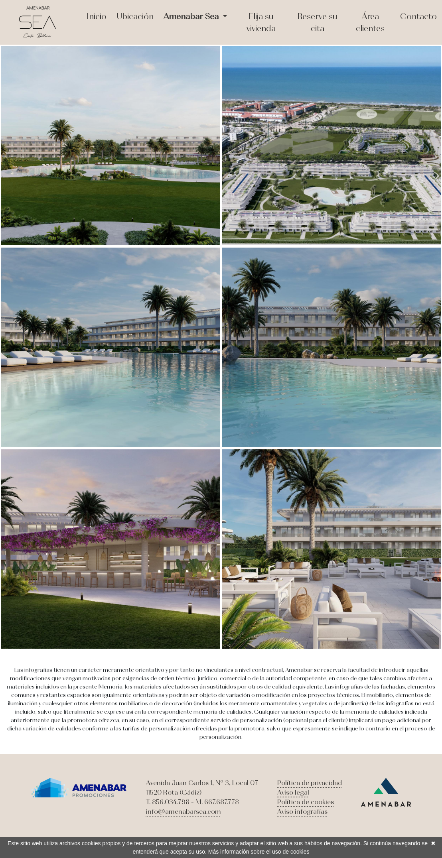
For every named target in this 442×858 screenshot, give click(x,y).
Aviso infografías (302, 811)
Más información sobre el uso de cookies (259, 851)
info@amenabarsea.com (183, 811)
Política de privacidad (309, 783)
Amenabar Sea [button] (192, 16)
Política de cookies (305, 802)
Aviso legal (293, 792)
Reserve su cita (317, 22)
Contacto (418, 16)
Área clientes (370, 22)
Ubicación (135, 16)
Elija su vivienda (261, 22)
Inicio (97, 16)
